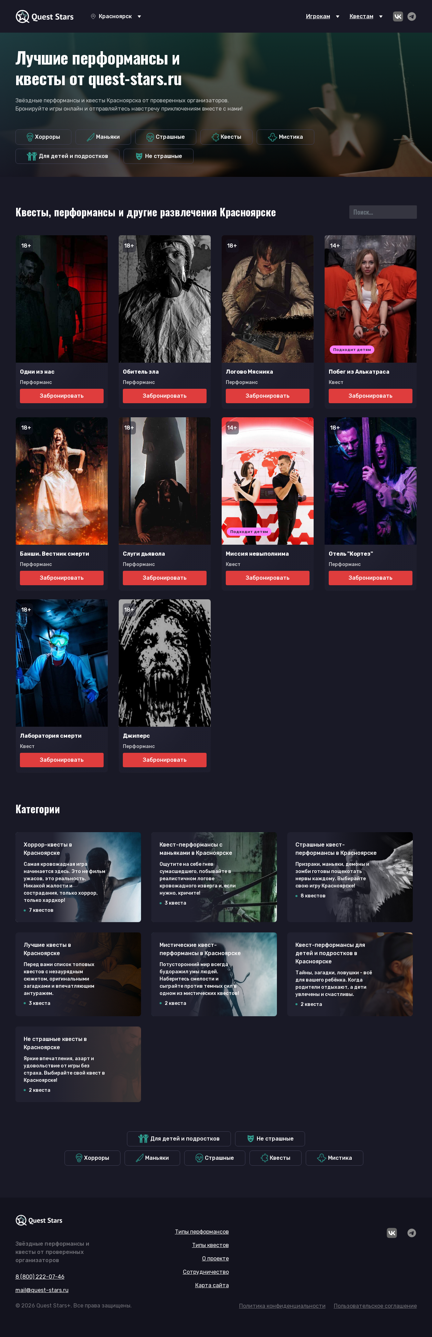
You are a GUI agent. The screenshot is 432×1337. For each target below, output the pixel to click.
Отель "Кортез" (351, 554)
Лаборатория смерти (51, 736)
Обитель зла (141, 372)
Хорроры (43, 137)
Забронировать (62, 396)
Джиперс (136, 736)
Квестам (361, 16)
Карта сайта (212, 1285)
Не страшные (158, 156)
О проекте (215, 1258)
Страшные (166, 137)
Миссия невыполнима (257, 554)
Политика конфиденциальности (282, 1306)
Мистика (285, 137)
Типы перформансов (202, 1231)
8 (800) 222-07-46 (40, 1276)
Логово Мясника (249, 372)
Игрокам (318, 16)
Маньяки (103, 137)
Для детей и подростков (67, 156)
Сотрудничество (206, 1272)
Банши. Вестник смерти (54, 554)
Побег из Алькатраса (359, 372)
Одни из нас (37, 372)
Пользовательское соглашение (375, 1306)
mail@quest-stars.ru (42, 1290)
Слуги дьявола (144, 554)
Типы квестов (210, 1245)
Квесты (227, 137)
